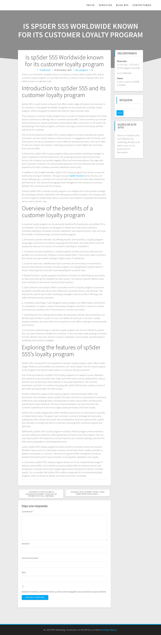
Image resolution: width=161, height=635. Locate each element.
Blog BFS (122, 5)
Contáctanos (142, 5)
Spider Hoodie (76, 175)
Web (24, 572)
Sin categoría (81, 70)
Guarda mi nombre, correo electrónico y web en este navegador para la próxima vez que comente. (64, 591)
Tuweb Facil (44, 70)
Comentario (27, 511)
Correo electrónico (30, 558)
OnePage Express (109, 629)
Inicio (90, 5)
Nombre (26, 543)
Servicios (105, 5)
